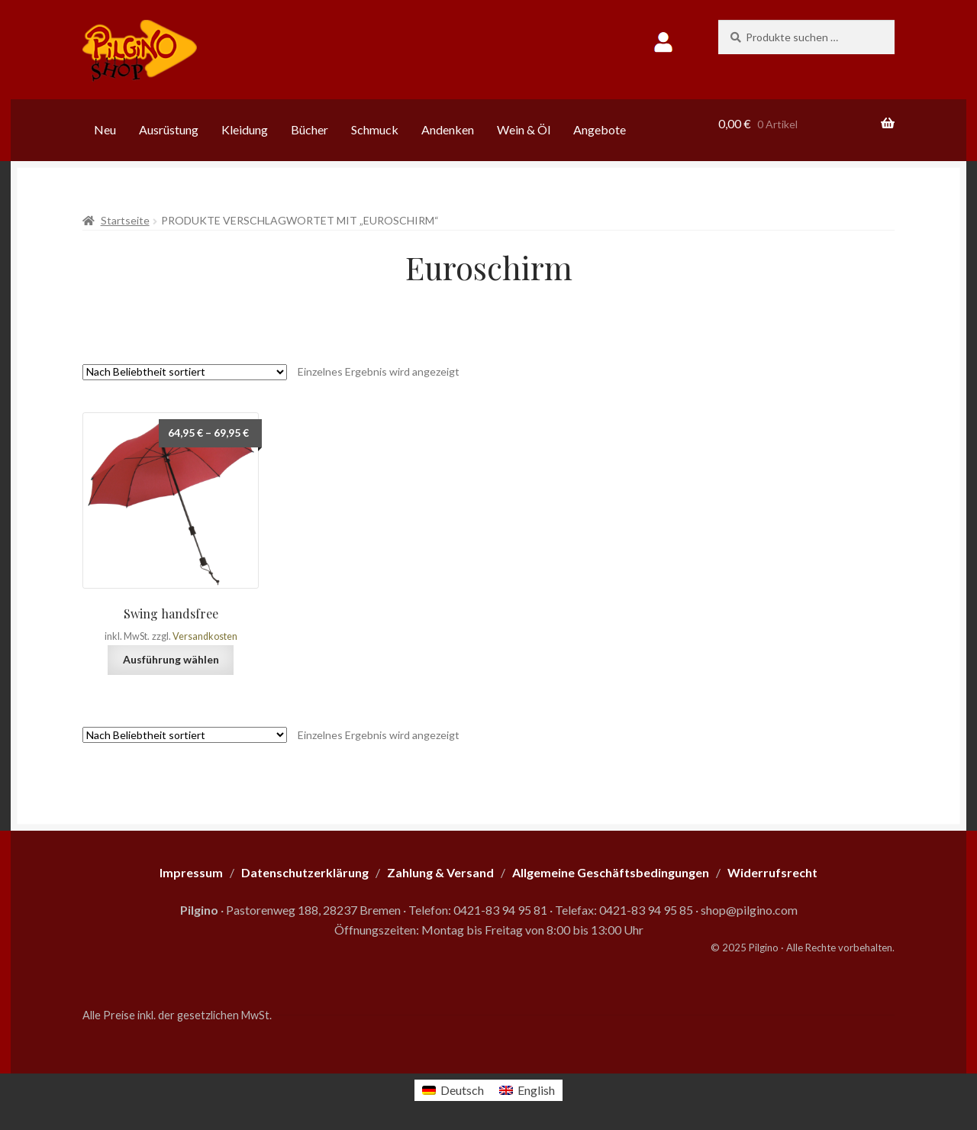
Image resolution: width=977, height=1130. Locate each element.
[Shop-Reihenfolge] (184, 372)
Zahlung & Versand (440, 872)
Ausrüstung (168, 129)
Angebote (599, 129)
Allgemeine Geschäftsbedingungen (610, 872)
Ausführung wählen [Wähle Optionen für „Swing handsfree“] (171, 659)
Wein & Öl (523, 129)
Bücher (309, 129)
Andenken (447, 129)
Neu (105, 129)
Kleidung (244, 129)
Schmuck (374, 129)
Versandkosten (205, 636)
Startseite (125, 220)
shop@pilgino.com (749, 909)
